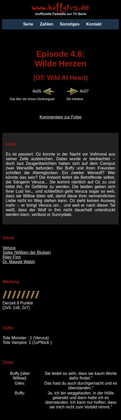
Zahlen (46, 24)
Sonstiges (69, 24)
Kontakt (94, 24)
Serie (28, 24)
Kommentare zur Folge (61, 117)
